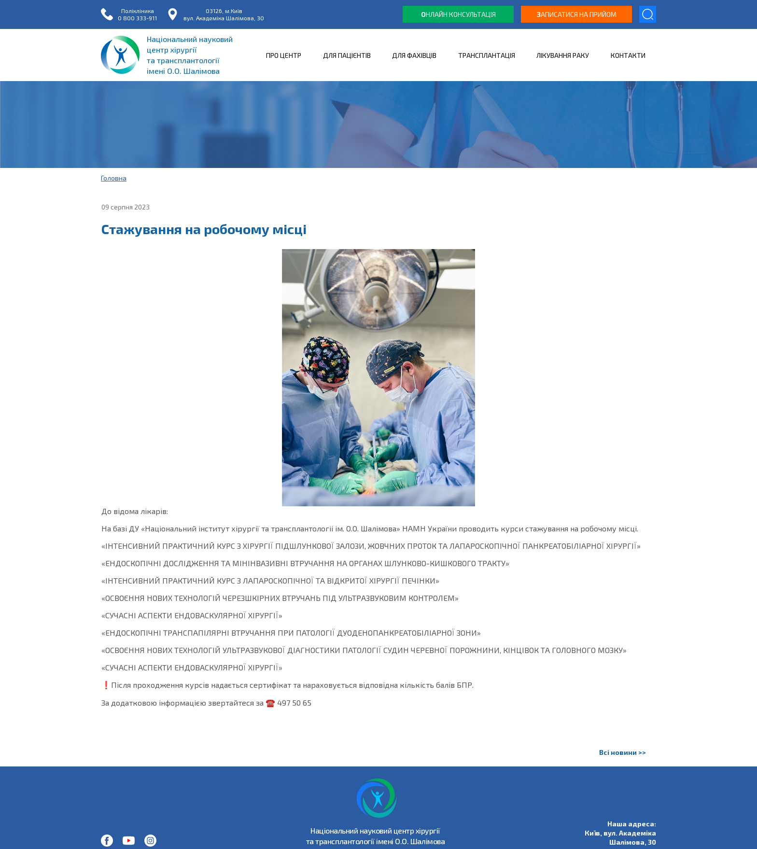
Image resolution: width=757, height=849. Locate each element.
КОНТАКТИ (628, 55)
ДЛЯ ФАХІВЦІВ (414, 55)
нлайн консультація (458, 14)
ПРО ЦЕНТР (283, 55)
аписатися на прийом (577, 14)
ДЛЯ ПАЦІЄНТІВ (347, 55)
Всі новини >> (622, 752)
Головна (113, 178)
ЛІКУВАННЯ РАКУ (562, 55)
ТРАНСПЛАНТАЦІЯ (486, 55)
